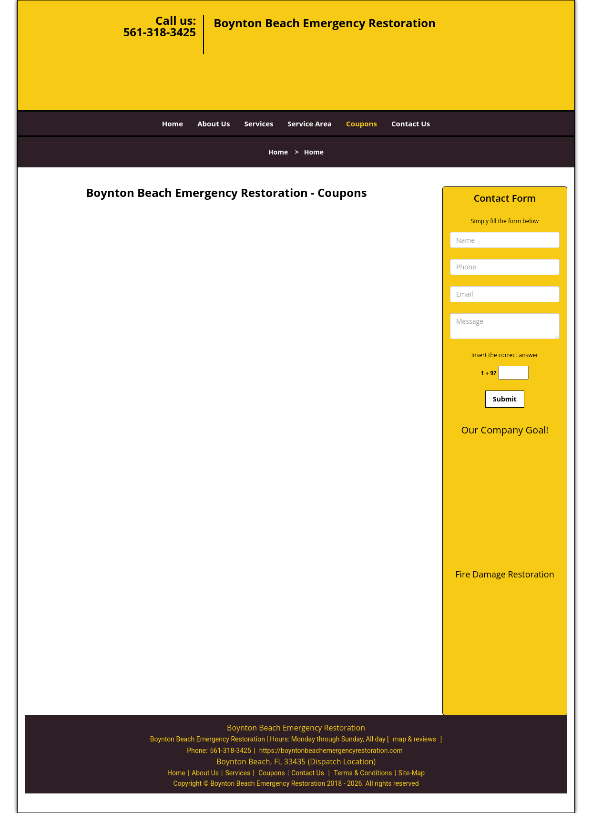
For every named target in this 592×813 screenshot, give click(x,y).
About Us (213, 123)
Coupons (361, 123)
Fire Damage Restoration (504, 574)
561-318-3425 (159, 32)
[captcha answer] (513, 373)
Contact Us (410, 123)
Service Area (310, 123)
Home (172, 123)
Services (258, 123)
